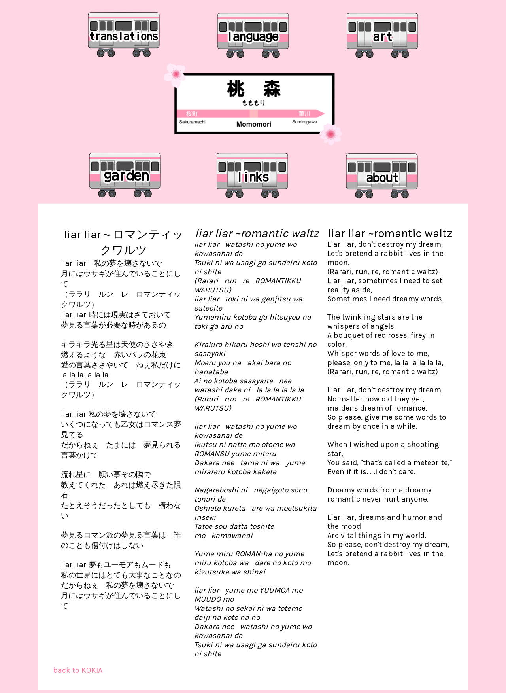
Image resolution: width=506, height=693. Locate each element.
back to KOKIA (77, 670)
